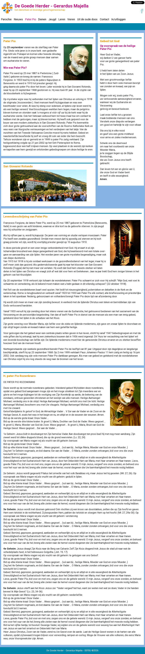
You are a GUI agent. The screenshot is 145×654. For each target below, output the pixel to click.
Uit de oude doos (87, 19)
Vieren (71, 19)
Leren (61, 19)
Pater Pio (30, 19)
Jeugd (52, 19)
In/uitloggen (118, 19)
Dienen (42, 19)
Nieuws (18, 19)
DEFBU (88, 650)
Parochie (6, 19)
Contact (104, 19)
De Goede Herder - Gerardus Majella (64, 650)
